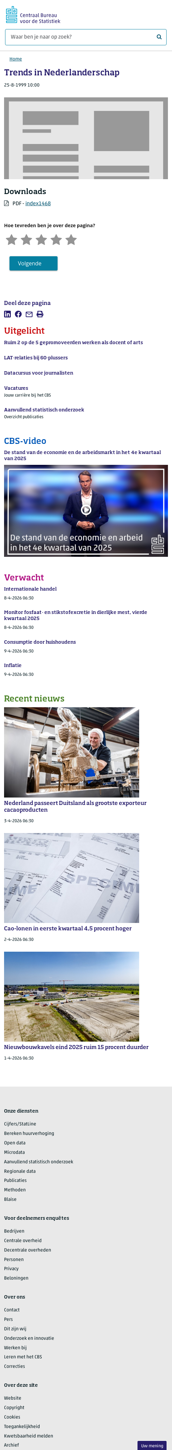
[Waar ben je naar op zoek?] (86, 37)
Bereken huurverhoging (29, 1134)
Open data (14, 1143)
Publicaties (15, 1181)
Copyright (14, 1408)
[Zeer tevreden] (71, 239)
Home (15, 59)
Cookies (12, 1417)
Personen (14, 1260)
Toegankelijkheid (22, 1427)
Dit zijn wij (15, 1329)
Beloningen (16, 1278)
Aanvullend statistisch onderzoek (38, 1162)
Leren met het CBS (23, 1357)
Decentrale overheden (27, 1250)
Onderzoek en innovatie (29, 1338)
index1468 (38, 204)
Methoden (15, 1190)
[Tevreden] (56, 239)
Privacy (11, 1269)
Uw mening (152, 1446)
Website (12, 1398)
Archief (11, 1445)
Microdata (14, 1152)
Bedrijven (14, 1231)
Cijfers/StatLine (20, 1124)
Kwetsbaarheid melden (28, 1436)
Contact (12, 1310)
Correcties (14, 1366)
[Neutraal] (41, 239)
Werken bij (15, 1348)
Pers (8, 1319)
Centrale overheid (23, 1241)
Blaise (10, 1199)
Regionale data (20, 1171)
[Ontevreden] (26, 239)
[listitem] (7, 314)
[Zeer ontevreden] (11, 239)
